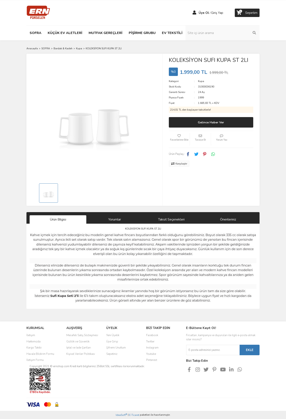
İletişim (30, 335)
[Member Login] (194, 13)
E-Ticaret (134, 415)
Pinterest (151, 360)
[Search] (231, 33)
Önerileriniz (228, 219)
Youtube (151, 354)
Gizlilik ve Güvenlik (77, 341)
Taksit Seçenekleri (171, 219)
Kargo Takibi (34, 348)
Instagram (152, 348)
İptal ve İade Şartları (78, 348)
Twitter (150, 341)
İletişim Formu (35, 360)
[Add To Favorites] (179, 139)
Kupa (201, 81)
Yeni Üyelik (112, 335)
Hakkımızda (33, 341)
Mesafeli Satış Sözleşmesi (82, 335)
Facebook (152, 335)
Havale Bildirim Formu (40, 354)
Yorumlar (114, 219)
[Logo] (38, 12)
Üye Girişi (112, 341)
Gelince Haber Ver (211, 122)
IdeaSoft (121, 415)
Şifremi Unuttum (116, 348)
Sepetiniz (111, 354)
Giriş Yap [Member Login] (217, 13)
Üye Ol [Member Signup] (204, 13)
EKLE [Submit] (249, 350)
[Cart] (247, 13)
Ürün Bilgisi (58, 219)
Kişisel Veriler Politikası (80, 354)
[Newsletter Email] (213, 350)
